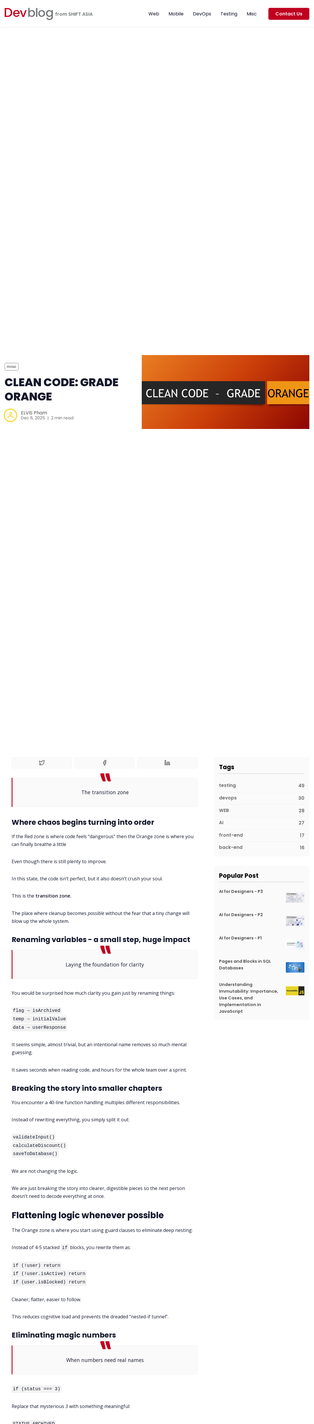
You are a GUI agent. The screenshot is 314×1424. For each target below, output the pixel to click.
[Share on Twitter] (42, 762)
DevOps (202, 13)
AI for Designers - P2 (241, 915)
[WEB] (261, 811)
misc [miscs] (11, 366)
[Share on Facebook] (104, 762)
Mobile (176, 13)
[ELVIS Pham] (10, 415)
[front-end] (261, 835)
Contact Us (288, 13)
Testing (228, 13)
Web (153, 13)
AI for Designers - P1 (240, 938)
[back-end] (261, 847)
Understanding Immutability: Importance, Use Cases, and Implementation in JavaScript (248, 998)
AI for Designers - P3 (241, 891)
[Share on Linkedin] (167, 762)
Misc (252, 13)
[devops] (261, 798)
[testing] (261, 786)
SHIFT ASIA (80, 14)
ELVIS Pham (34, 412)
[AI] (261, 823)
